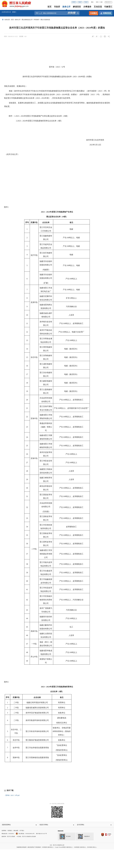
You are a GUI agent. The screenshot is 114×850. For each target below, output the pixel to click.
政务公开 (66, 7)
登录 (97, 2)
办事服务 (87, 7)
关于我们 (22, 831)
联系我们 (10, 831)
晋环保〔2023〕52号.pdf (12, 795)
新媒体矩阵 (60, 831)
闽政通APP (84, 837)
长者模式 (93, 13)
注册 (101, 2)
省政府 (80, 2)
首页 (49, 7)
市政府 (86, 2)
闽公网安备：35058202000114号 (25, 834)
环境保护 (36, 19)
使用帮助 (4, 831)
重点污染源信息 (45, 19)
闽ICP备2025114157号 (41, 834)
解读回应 (77, 7)
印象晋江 (108, 7)
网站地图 (16, 831)
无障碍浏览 (105, 13)
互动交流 (98, 7)
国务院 (74, 2)
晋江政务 (64, 837)
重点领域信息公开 (27, 19)
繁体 (92, 2)
